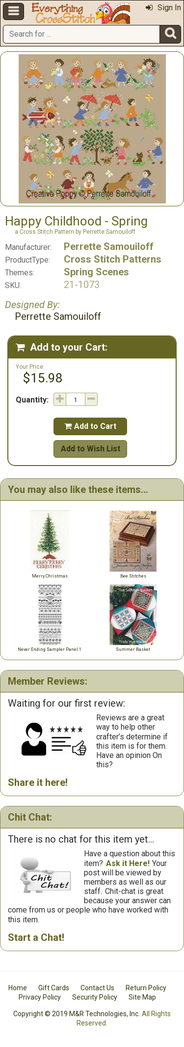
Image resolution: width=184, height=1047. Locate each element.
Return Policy (146, 988)
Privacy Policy (40, 997)
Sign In (163, 7)
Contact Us (97, 988)
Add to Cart (90, 426)
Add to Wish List (90, 448)
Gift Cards (53, 988)
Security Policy (94, 997)
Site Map (142, 997)
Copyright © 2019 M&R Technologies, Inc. (76, 1014)
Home (17, 988)
